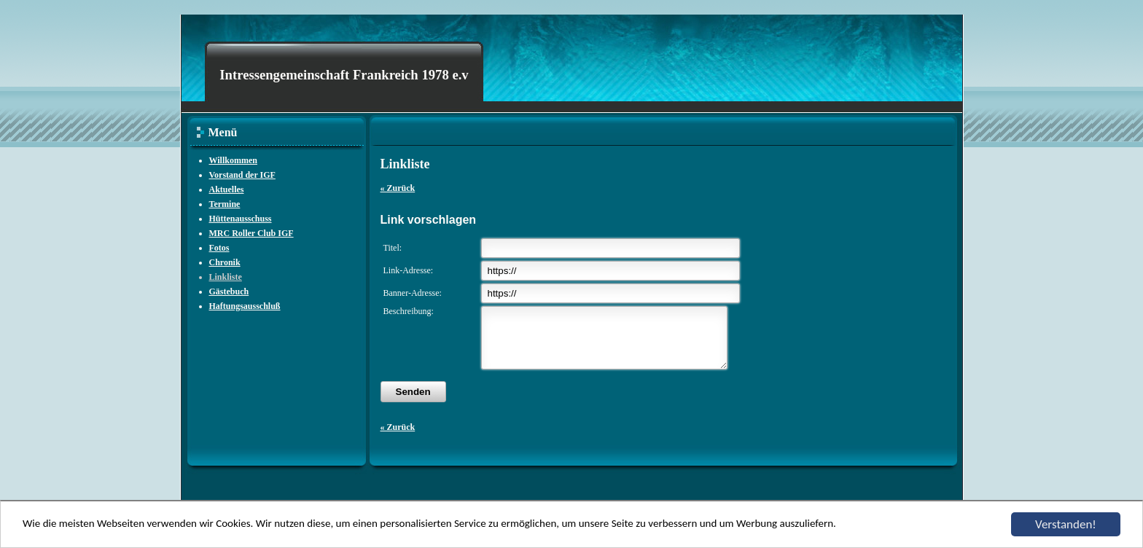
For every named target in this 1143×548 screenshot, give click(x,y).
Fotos (219, 248)
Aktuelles (226, 189)
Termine (225, 204)
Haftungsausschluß (245, 306)
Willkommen (233, 160)
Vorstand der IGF (242, 175)
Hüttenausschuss (240, 219)
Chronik (225, 262)
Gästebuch (229, 291)
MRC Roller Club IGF (251, 233)
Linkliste (225, 277)
